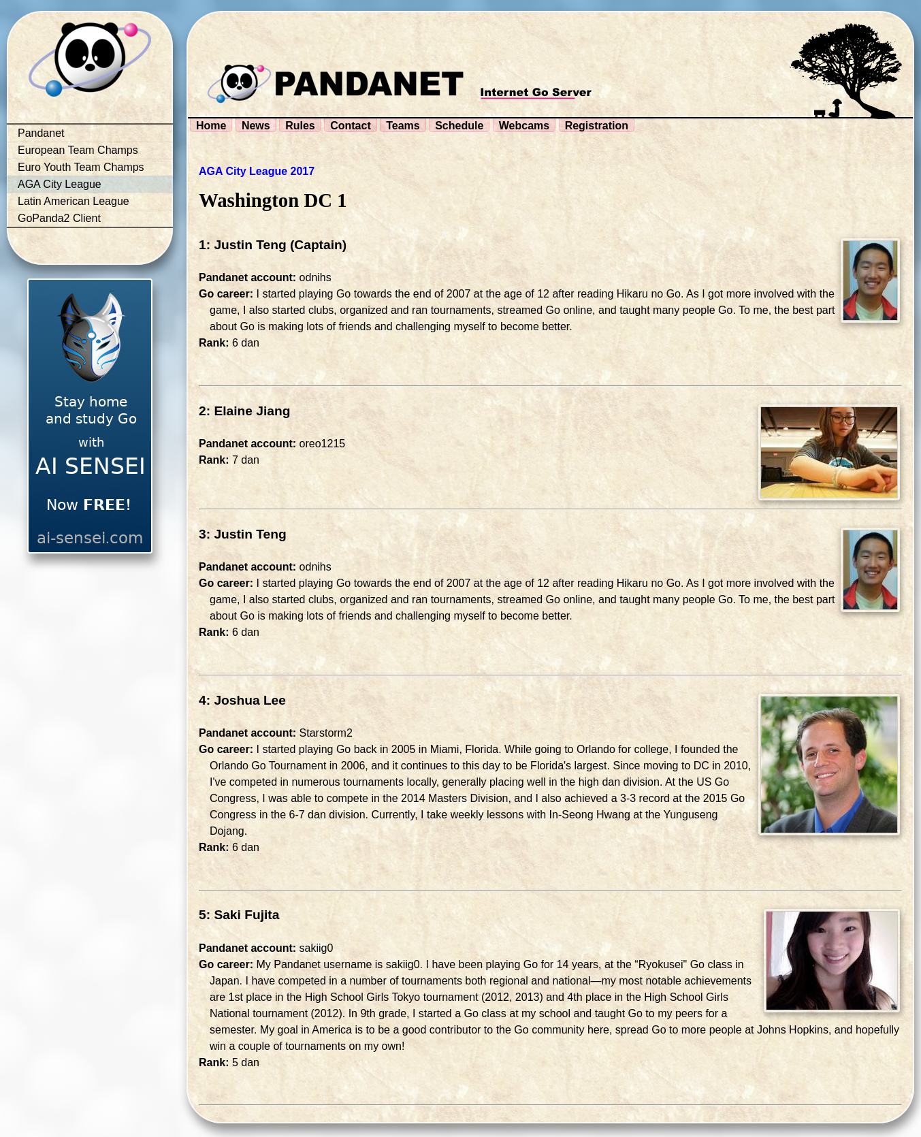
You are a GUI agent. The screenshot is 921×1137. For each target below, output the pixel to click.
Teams (403, 125)
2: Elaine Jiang (244, 411)
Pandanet (41, 133)
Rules (300, 125)
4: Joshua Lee (242, 700)
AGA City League (59, 184)
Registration (596, 125)
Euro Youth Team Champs (81, 167)
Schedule (459, 125)
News (256, 125)
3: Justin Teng (243, 534)
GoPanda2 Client (59, 218)
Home (211, 125)
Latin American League (73, 201)
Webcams (524, 125)
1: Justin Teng (243, 245)
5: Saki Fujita (239, 915)
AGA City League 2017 (256, 171)
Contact (350, 125)
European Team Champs (78, 150)
